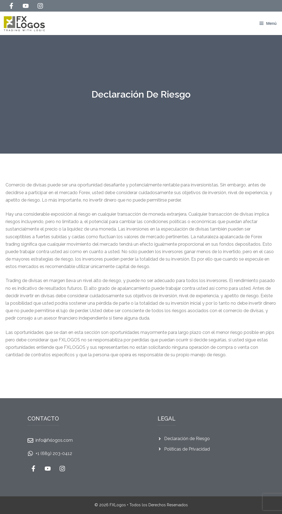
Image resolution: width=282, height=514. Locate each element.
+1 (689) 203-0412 (54, 453)
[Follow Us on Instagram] (40, 6)
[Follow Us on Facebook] (11, 6)
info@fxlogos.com (54, 440)
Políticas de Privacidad (187, 449)
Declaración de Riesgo (187, 438)
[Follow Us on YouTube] (25, 6)
